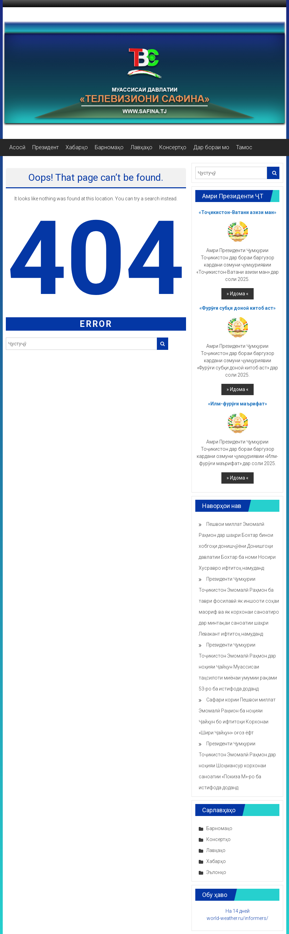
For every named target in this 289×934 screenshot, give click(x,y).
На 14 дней (238, 911)
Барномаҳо (109, 147)
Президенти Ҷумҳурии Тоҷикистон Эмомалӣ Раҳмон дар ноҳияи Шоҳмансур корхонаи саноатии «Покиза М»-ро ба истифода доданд (237, 765)
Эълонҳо (216, 872)
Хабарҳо (77, 147)
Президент (45, 147)
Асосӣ (17, 147)
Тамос (244, 147)
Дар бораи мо (211, 147)
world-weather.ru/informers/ (237, 918)
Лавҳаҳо (141, 147)
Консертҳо (172, 147)
